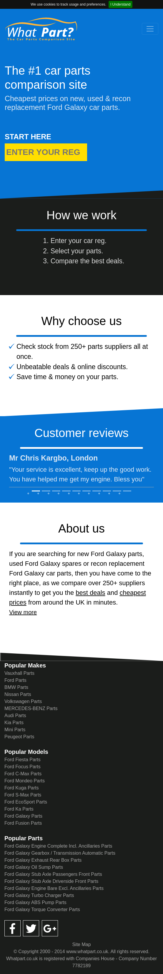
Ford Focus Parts (22, 766)
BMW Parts (16, 687)
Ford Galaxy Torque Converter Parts (42, 909)
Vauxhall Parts (19, 673)
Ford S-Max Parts (22, 794)
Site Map (81, 944)
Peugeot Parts (19, 736)
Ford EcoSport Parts (25, 801)
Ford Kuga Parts (21, 787)
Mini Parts (14, 729)
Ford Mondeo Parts (24, 780)
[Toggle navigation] (150, 29)
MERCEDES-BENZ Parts (30, 708)
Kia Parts (14, 722)
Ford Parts (15, 680)
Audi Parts (15, 715)
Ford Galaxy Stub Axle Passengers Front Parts (53, 874)
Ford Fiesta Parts (22, 759)
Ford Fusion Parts (23, 823)
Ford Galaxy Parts (23, 816)
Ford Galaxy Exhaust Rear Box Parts (43, 860)
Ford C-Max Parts (22, 773)
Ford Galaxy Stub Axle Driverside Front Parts (51, 881)
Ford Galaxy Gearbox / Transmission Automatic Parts (59, 853)
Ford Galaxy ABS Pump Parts (35, 902)
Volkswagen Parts (23, 701)
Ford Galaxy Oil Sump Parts (33, 867)
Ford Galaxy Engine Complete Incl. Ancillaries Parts (58, 846)
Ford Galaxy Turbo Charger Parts (39, 895)
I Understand (120, 4)
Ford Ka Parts (19, 808)
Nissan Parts (17, 694)
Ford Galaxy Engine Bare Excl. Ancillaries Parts (54, 888)
